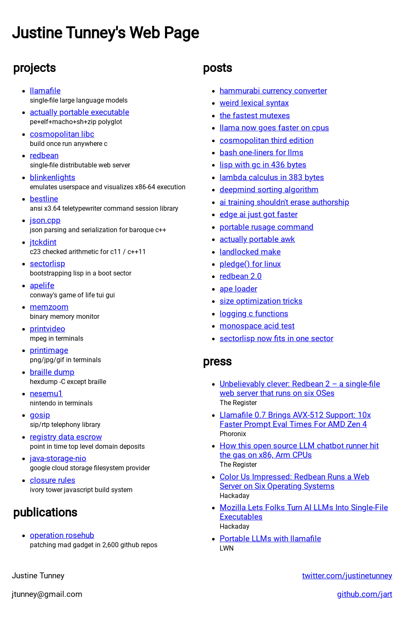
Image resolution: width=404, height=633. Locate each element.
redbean (44, 155)
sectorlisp (47, 263)
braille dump (52, 372)
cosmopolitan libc (62, 134)
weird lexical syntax (254, 103)
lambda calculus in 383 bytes (272, 177)
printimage (49, 350)
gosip (40, 415)
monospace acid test (257, 326)
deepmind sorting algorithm (269, 189)
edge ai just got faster (259, 214)
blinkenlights (52, 177)
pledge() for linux (250, 264)
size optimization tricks (261, 301)
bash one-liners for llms (261, 152)
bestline (44, 199)
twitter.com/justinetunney (347, 575)
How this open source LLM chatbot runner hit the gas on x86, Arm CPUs (299, 450)
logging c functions (254, 313)
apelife (42, 285)
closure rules (52, 480)
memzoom (49, 307)
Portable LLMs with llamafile (270, 538)
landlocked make (250, 252)
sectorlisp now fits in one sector (276, 338)
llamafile (45, 90)
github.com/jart (364, 594)
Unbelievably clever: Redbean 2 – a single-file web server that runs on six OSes (300, 388)
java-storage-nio (58, 458)
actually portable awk (257, 239)
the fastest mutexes (255, 115)
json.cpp (45, 220)
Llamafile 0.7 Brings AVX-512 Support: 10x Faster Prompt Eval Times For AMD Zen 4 (295, 420)
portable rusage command (267, 227)
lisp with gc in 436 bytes (263, 165)
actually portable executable (79, 112)
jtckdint (43, 242)
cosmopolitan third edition (267, 140)
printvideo (47, 329)
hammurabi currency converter (273, 90)
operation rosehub (62, 535)
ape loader (238, 289)
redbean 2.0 (241, 276)
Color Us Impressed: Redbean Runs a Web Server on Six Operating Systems (294, 481)
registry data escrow (66, 437)
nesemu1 (46, 393)
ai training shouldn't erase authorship (284, 202)
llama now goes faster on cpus (274, 127)
